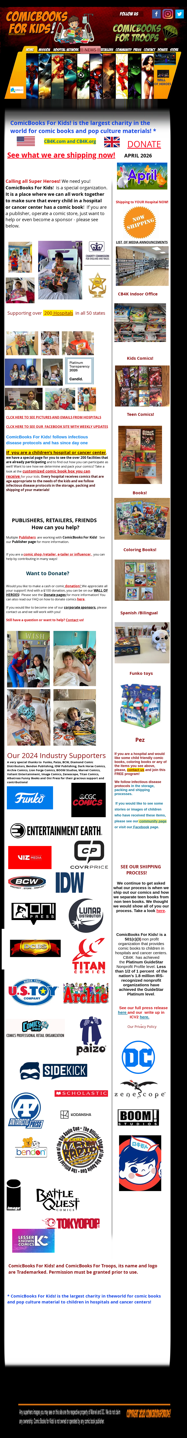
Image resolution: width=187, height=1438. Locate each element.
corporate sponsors (79, 607)
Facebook (140, 827)
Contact (72, 620)
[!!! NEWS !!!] (90, 50)
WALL (161, 80)
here (122, 1012)
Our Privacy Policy (136, 1026)
